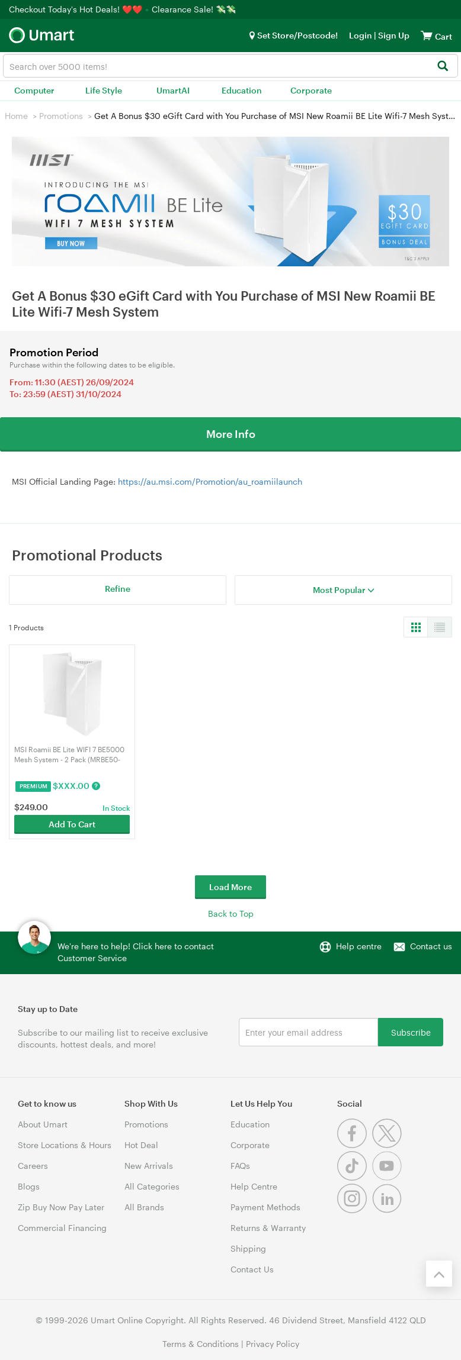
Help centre (359, 946)
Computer (34, 90)
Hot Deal (141, 1145)
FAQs (240, 1166)
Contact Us (252, 1269)
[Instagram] (354, 1210)
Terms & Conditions (200, 1344)
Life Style (103, 90)
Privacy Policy (272, 1344)
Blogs (29, 1186)
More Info (230, 433)
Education (242, 90)
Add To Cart (72, 824)
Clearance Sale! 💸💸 (194, 9)
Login (360, 35)
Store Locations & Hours (64, 1145)
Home (16, 116)
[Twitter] (388, 1145)
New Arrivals (148, 1166)
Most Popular (343, 590)
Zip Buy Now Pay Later (61, 1207)
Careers (33, 1166)
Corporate (311, 90)
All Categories (152, 1186)
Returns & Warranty (268, 1228)
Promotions (61, 116)
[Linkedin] (388, 1210)
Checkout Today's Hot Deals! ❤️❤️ (77, 9)
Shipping (248, 1248)
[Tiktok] (354, 1177)
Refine (117, 589)
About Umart (43, 1124)
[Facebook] (354, 1145)
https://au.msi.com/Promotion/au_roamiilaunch (210, 481)
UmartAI (173, 90)
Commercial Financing (62, 1228)
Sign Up (392, 35)
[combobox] (230, 65)
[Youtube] (388, 1177)
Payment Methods (265, 1207)
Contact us (431, 946)
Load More (230, 887)
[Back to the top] (439, 1274)
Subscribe (411, 1031)
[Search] (442, 67)
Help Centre (253, 1186)
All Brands (144, 1207)
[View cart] (427, 35)
